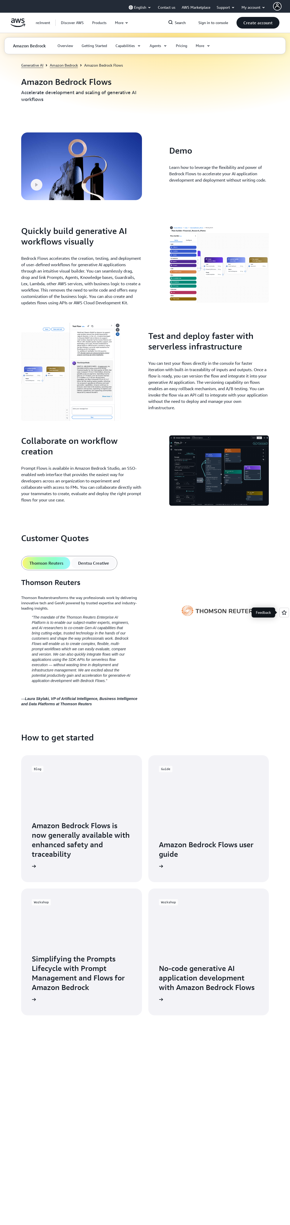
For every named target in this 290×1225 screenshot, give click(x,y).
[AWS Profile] (277, 6)
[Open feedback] (284, 612)
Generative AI (32, 65)
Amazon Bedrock (64, 65)
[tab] (46, 563)
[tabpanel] (145, 642)
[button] (72, 22)
